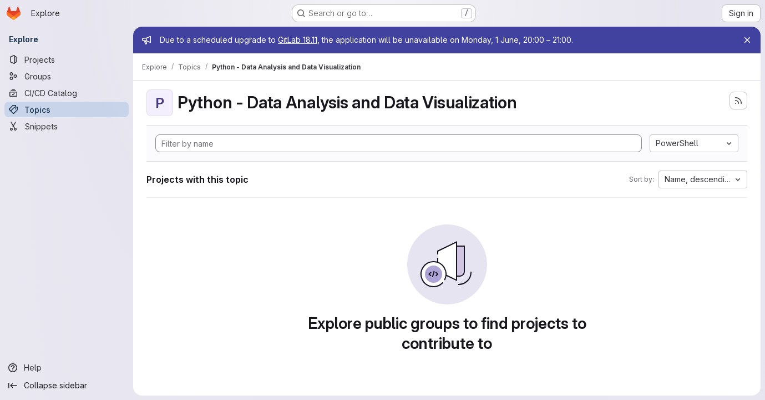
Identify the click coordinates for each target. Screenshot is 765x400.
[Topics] (66, 109)
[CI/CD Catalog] (66, 93)
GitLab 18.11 (297, 39)
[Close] (747, 40)
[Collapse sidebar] (66, 385)
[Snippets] (66, 126)
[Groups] (66, 76)
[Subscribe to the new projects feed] (738, 100)
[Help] (66, 368)
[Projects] (66, 59)
